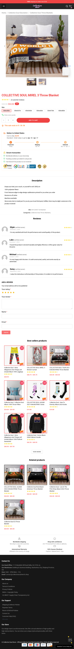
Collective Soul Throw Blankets (41, 13)
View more (37, 452)
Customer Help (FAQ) (9, 616)
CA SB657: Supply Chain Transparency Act (15, 595)
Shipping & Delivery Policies (11, 605)
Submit (6, 332)
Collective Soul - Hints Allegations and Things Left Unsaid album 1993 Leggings (13, 370)
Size (3, 107)
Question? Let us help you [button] (64, 646)
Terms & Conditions (8, 586)
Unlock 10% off (70, 640)
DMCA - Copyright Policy (10, 592)
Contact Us (5, 613)
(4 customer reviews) (17, 100)
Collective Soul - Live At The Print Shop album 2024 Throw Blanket (59, 489)
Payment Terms (7, 607)
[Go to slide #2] (42, 82)
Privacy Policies (7, 589)
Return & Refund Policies (10, 610)
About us (5, 583)
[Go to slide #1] (32, 82)
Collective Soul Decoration (18, 13)
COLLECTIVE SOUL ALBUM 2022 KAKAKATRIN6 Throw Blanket (13, 489)
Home (4, 13)
